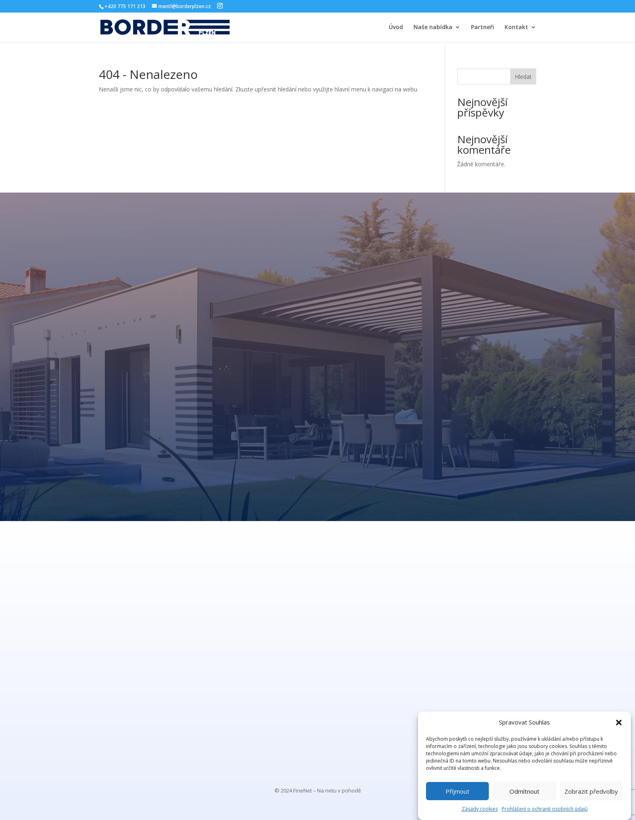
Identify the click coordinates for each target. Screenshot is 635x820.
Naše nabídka (432, 27)
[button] (619, 722)
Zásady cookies (480, 808)
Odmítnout (524, 791)
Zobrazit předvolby (591, 791)
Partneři (482, 27)
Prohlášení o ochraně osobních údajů (545, 808)
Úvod (396, 27)
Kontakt (516, 27)
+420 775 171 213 (124, 6)
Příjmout (457, 791)
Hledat (523, 77)
